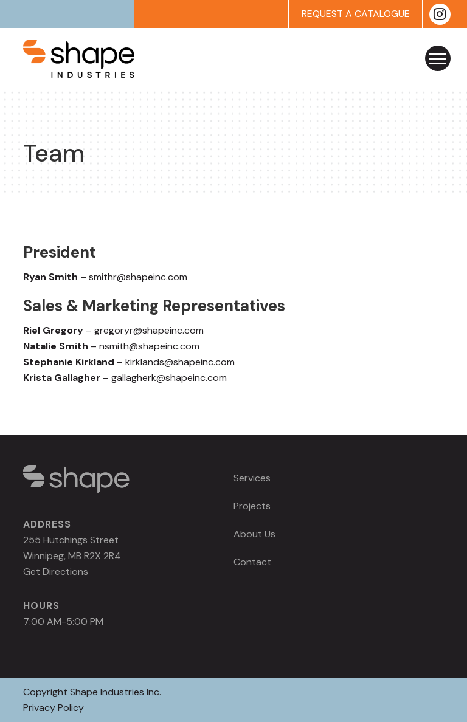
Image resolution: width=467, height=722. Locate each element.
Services (252, 478)
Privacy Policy (53, 707)
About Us (254, 534)
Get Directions (55, 571)
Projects (252, 506)
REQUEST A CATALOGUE (356, 13)
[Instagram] (440, 14)
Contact (252, 561)
